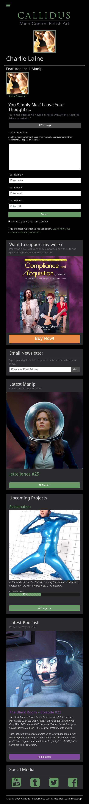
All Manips (44, 485)
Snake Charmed (17, 96)
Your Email (14, 187)
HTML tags (45, 125)
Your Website (15, 200)
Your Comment (16, 132)
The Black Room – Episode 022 (35, 712)
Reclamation (20, 506)
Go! (75, 369)
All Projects (44, 608)
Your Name (14, 174)
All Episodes (44, 756)
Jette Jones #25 (24, 474)
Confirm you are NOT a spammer (28, 221)
